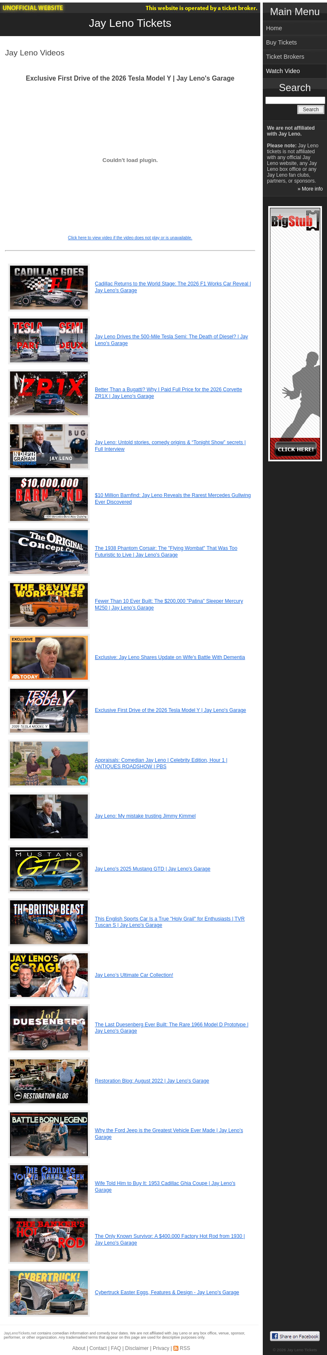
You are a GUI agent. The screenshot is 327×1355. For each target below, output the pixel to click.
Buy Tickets (281, 42)
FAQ (116, 1348)
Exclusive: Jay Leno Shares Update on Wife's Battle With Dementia (170, 657)
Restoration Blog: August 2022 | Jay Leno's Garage (152, 1081)
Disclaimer (137, 1348)
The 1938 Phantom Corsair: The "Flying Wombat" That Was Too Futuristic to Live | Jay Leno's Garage (166, 551)
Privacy (161, 1348)
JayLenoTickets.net (20, 1333)
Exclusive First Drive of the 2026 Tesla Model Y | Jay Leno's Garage (170, 710)
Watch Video (283, 71)
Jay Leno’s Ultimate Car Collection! (134, 975)
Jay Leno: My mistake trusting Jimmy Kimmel (145, 816)
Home (274, 28)
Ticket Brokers (285, 56)
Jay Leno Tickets (130, 23)
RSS (185, 1348)
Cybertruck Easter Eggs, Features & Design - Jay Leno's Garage (167, 1292)
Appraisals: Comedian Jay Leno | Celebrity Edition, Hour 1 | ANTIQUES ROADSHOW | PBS (161, 763)
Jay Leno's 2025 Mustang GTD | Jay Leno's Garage (152, 869)
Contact (98, 1348)
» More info (310, 189)
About (78, 1348)
